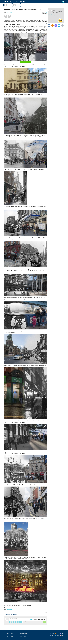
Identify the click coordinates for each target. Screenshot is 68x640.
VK (52, 635)
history (7, 12)
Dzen (62, 635)
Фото (11, 634)
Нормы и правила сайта (23, 633)
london (11, 12)
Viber (62, 633)
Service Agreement (22, 631)
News (7, 631)
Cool (21, 1)
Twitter (53, 633)
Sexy (11, 631)
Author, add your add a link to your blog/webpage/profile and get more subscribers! (54, 15)
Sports (7, 636)
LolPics (7, 633)
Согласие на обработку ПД (23, 639)
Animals (8, 637)
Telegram (58, 635)
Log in (31, 619)
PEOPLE (17, 1)
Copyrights (21, 636)
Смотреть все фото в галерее (25, 62)
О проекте (24, 637)
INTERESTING (12, 1)
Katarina (53, 10)
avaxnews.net (10, 607)
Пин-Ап (16, 631)
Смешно (12, 636)
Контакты (21, 637)
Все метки (8, 639)
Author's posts (50, 22)
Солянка (12, 633)
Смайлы (25, 636)
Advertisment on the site (23, 634)
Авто (11, 637)
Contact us (38, 632)
